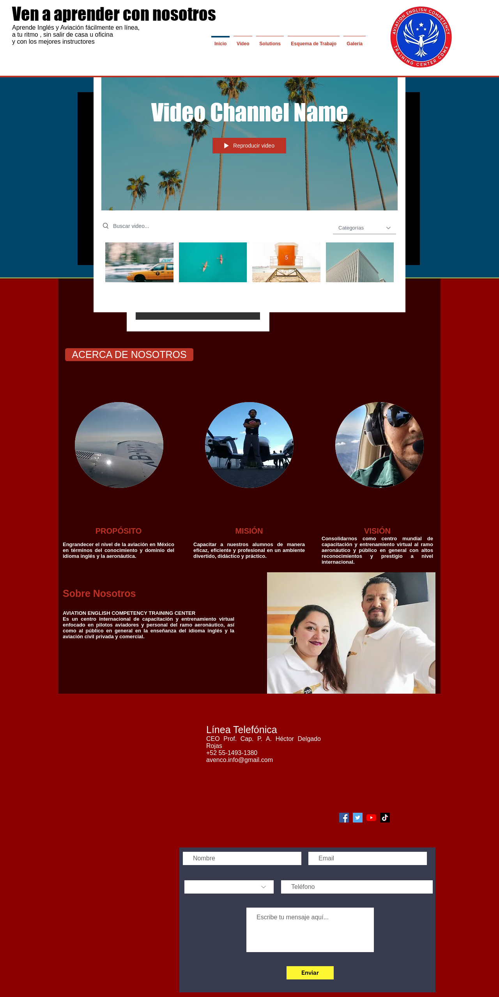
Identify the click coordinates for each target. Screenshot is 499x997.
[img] (119, 445)
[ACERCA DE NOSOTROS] (129, 354)
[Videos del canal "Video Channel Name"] (249, 271)
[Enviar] (310, 972)
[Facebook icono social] (344, 818)
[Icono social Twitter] (358, 818)
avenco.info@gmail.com (239, 760)
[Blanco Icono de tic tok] (385, 818)
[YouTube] (371, 818)
